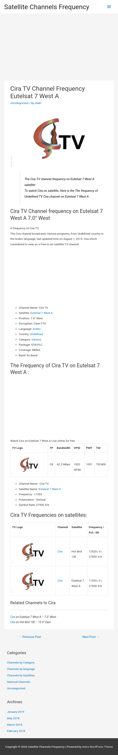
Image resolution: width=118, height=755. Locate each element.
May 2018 (13, 718)
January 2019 (15, 711)
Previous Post (30, 637)
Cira (59, 551)
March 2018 (14, 724)
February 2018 (16, 731)
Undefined (36, 334)
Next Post (90, 637)
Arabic (37, 328)
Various (36, 339)
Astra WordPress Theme (97, 746)
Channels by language (21, 669)
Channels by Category (21, 662)
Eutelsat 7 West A (41, 312)
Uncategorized (19, 103)
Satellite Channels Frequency (46, 7)
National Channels (18, 681)
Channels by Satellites (21, 675)
